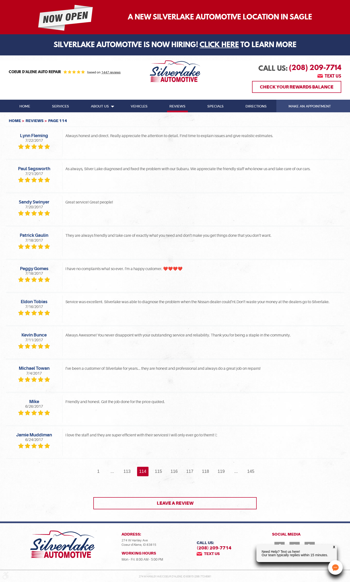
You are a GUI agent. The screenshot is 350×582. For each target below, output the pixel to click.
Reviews (177, 106)
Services (60, 106)
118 (205, 471)
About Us (100, 106)
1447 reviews (111, 72)
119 (221, 471)
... (112, 471)
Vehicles (139, 106)
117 (189, 471)
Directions (256, 106)
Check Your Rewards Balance (296, 86)
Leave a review (175, 503)
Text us (333, 77)
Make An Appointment (310, 106)
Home (24, 106)
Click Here (219, 45)
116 (174, 471)
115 (158, 471)
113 (127, 471)
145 (250, 471)
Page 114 (57, 120)
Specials (215, 106)
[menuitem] (25, 106)
